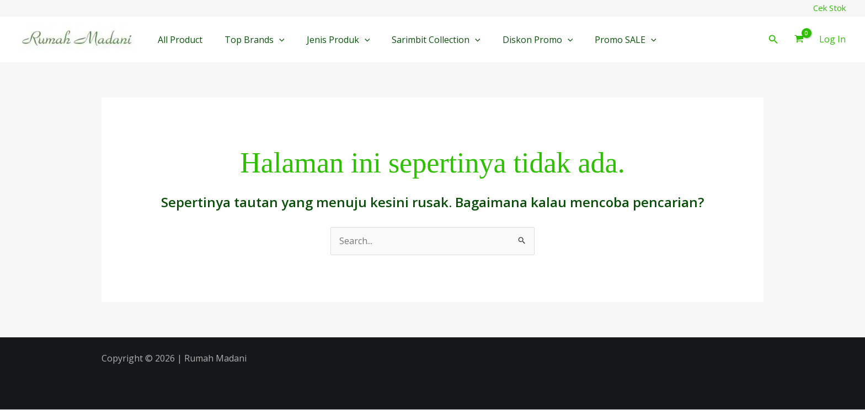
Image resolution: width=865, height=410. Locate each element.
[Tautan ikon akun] (832, 40)
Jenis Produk (338, 40)
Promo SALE (625, 40)
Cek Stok (829, 7)
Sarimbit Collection (436, 40)
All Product (180, 40)
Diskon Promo (538, 40)
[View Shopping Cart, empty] (798, 39)
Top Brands (255, 40)
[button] (279, 40)
